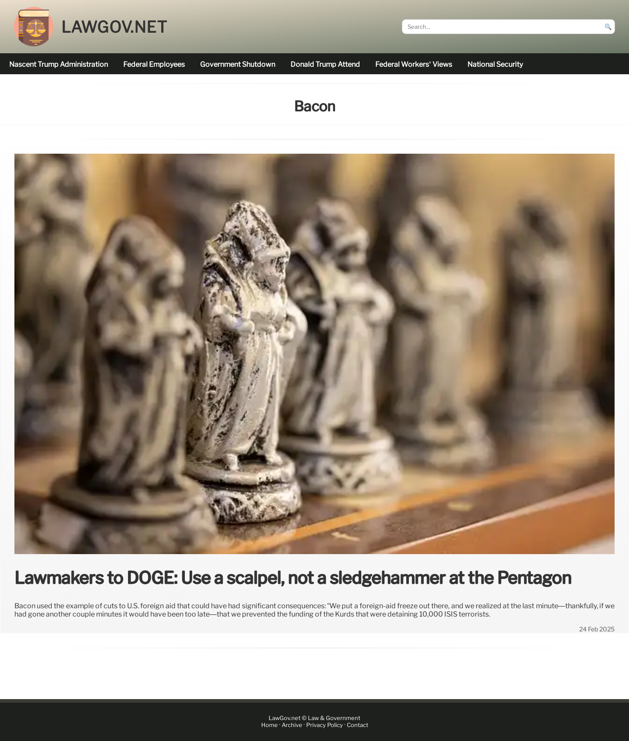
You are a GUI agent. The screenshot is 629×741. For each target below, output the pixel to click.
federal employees (154, 64)
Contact (357, 725)
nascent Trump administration (58, 64)
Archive (292, 725)
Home (269, 725)
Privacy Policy (324, 725)
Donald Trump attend (325, 64)
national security (495, 64)
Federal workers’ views (413, 64)
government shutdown (237, 64)
